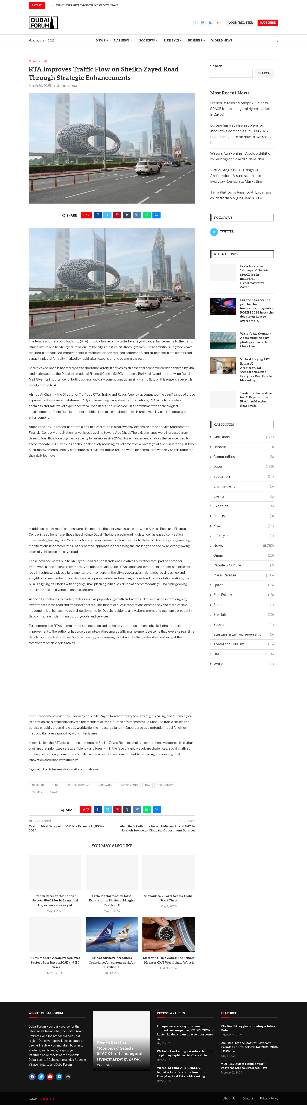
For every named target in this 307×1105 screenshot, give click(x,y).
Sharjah (243, 614)
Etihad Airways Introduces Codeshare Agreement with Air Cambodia (112, 962)
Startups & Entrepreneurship (243, 634)
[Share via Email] (156, 215)
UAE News (122, 40)
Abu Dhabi (38, 785)
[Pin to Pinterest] (117, 215)
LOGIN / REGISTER (241, 22)
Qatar (243, 585)
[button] (48, 5)
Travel (54, 792)
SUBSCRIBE (268, 22)
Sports (243, 624)
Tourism (37, 792)
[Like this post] (87, 215)
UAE (243, 654)
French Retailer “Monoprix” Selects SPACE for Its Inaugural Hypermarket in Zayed (55, 900)
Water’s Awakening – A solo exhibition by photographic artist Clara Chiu (256, 340)
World (243, 664)
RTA (147, 785)
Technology (165, 785)
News (100, 40)
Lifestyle (171, 40)
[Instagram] (203, 23)
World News (221, 40)
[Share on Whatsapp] (147, 215)
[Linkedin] (211, 23)
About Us (229, 1098)
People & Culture (243, 565)
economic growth (79, 785)
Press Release (243, 575)
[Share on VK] (137, 215)
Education (243, 476)
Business (195, 40)
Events (243, 496)
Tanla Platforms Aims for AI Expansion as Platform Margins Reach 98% (112, 900)
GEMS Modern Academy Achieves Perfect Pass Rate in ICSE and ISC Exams (55, 962)
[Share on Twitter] (107, 215)
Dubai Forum (48, 1098)
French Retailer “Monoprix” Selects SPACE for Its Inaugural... (101, 5)
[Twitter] (195, 23)
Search (216, 66)
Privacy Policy (269, 1098)
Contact (247, 1098)
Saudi (243, 605)
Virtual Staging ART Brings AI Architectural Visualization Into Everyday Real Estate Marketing (236, 176)
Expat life (243, 506)
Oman (243, 555)
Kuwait (243, 526)
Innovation (106, 785)
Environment (243, 486)
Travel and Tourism (243, 644)
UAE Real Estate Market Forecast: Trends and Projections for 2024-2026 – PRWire (249, 1047)
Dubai (55, 785)
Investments (129, 785)
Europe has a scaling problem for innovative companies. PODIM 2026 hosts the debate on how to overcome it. (257, 310)
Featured (243, 516)
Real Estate (243, 595)
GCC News (147, 40)
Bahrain (243, 447)
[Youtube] (219, 23)
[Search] (276, 40)
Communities (243, 457)
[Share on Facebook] (98, 215)
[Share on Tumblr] (127, 215)
